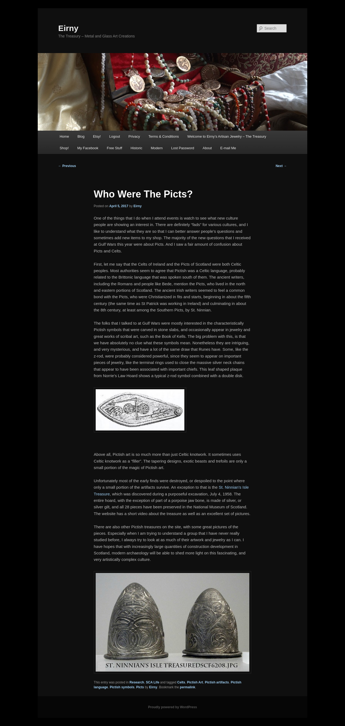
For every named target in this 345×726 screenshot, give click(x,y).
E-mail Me (228, 148)
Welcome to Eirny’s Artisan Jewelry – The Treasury (226, 136)
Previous (67, 166)
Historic (136, 148)
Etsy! (97, 136)
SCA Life (152, 682)
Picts (140, 687)
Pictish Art (195, 682)
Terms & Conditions (164, 136)
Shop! (64, 148)
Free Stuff (114, 148)
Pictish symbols (122, 687)
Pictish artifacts (217, 682)
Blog (80, 136)
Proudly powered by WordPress (172, 707)
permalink (187, 687)
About (207, 148)
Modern (157, 148)
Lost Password (182, 148)
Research (137, 682)
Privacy (134, 136)
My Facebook (87, 148)
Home (64, 136)
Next (281, 166)
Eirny (68, 28)
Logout (114, 136)
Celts (181, 682)
